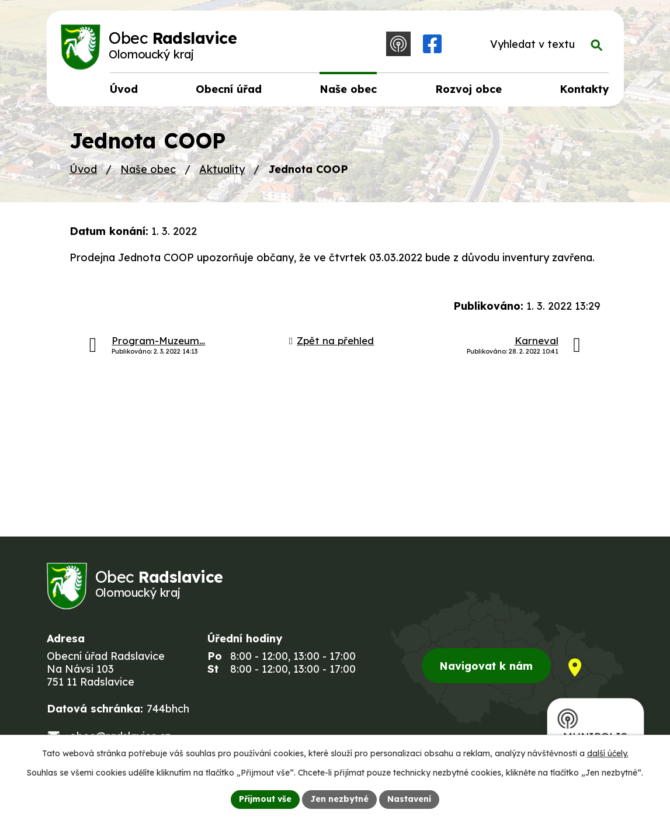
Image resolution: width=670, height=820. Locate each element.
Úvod (83, 169)
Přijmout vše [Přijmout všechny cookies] (265, 799)
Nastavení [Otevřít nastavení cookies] (409, 799)
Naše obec (148, 169)
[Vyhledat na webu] (543, 44)
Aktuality (222, 169)
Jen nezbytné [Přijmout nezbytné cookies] (339, 799)
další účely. (608, 753)
